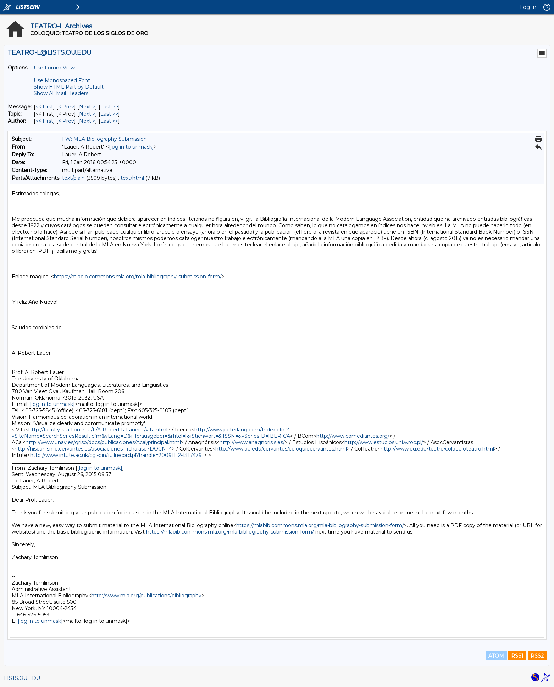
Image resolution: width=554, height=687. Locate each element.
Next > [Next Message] (87, 107)
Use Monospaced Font (62, 80)
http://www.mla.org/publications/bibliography (146, 595)
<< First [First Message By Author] (44, 121)
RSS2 (537, 656)
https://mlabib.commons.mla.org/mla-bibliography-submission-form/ (138, 276)
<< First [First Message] (44, 107)
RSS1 (517, 656)
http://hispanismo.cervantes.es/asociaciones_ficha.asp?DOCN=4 (93, 449)
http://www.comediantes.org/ (352, 436)
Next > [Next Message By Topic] (87, 114)
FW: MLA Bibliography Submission (104, 139)
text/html (132, 178)
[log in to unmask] (131, 147)
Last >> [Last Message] (109, 107)
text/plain (73, 178)
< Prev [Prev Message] (66, 107)
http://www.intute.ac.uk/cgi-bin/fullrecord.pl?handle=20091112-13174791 (117, 455)
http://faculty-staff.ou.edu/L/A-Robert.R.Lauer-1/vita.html (97, 429)
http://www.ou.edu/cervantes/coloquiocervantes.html (281, 449)
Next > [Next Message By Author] (87, 121)
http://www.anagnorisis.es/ (252, 442)
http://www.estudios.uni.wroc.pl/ (383, 442)
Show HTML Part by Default (69, 87)
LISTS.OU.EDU (22, 678)
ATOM (496, 656)
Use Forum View (54, 68)
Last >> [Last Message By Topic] (109, 114)
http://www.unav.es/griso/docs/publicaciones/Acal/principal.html (103, 442)
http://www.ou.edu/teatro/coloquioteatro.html (437, 449)
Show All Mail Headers (61, 93)
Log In (528, 7)
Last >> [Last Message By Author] (109, 121)
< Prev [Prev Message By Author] (66, 121)
